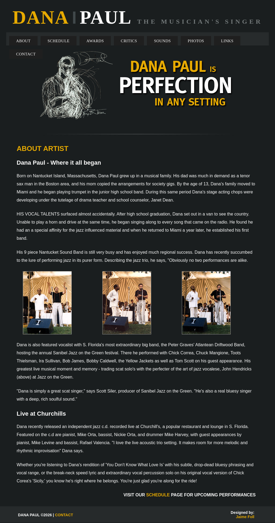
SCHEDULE (59, 41)
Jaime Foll (245, 517)
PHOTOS (196, 41)
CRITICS (129, 41)
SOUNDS (162, 41)
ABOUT (23, 41)
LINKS (227, 41)
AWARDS (95, 41)
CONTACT (26, 54)
